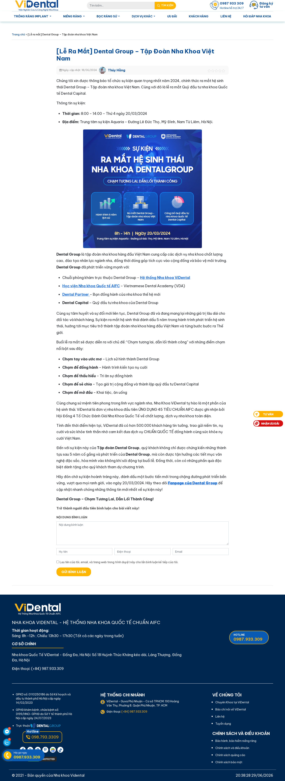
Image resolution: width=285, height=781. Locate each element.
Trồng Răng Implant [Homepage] (31, 16)
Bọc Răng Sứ (107, 16)
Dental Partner (76, 294)
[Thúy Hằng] (102, 70)
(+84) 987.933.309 (47, 668)
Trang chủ (18, 34)
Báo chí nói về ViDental (230, 709)
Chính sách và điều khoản (232, 748)
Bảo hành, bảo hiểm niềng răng (235, 741)
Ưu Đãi (172, 16)
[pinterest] (45, 750)
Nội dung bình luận (71, 517)
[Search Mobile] (165, 5)
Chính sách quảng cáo (230, 755)
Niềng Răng (72, 16)
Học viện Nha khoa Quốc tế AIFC (91, 286)
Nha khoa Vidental (69, 775)
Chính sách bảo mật (228, 762)
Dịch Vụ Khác (142, 16)
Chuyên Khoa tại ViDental (232, 702)
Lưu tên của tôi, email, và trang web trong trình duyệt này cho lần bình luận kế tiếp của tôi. (119, 562)
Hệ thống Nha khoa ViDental (165, 277)
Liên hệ (225, 16)
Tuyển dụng (223, 723)
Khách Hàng (198, 16)
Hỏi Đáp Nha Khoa (257, 16)
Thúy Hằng (116, 70)
